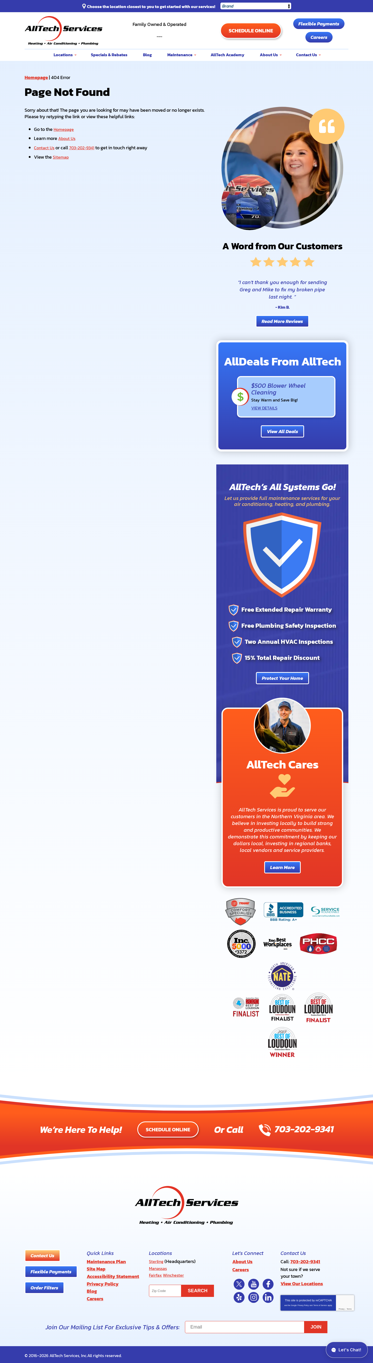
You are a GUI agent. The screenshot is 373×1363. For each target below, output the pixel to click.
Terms (349, 1307)
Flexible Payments (318, 23)
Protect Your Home (282, 677)
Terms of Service (320, 1303)
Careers (319, 37)
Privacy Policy (303, 1303)
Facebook (268, 1282)
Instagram (253, 1295)
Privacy (342, 1307)
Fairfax (156, 1273)
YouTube (253, 1282)
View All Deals (282, 431)
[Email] (256, 1325)
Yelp (239, 1295)
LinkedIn (268, 1295)
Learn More (282, 866)
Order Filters (44, 1287)
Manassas (159, 1267)
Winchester (175, 1273)
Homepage (36, 77)
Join (316, 1324)
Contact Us (45, 146)
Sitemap (61, 155)
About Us (67, 138)
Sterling (157, 1260)
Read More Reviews (282, 321)
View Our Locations (302, 1282)
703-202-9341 (159, 33)
